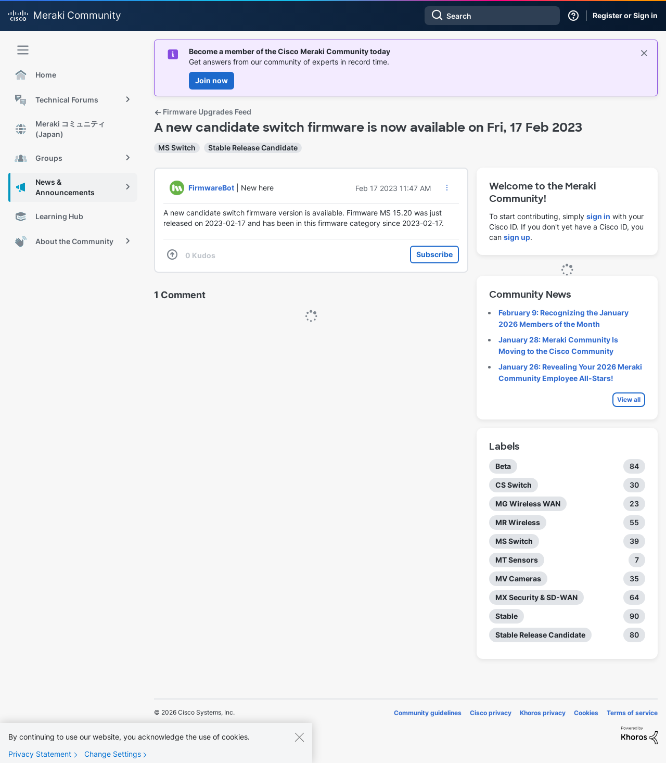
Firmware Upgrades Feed (202, 111)
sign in (598, 216)
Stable (506, 616)
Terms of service (632, 713)
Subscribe (434, 254)
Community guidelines (428, 713)
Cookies (586, 713)
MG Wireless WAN (527, 503)
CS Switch (513, 484)
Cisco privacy (490, 713)
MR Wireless (517, 522)
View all (629, 399)
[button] (447, 187)
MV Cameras (518, 578)
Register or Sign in (625, 15)
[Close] (299, 742)
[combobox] (492, 15)
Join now (211, 80)
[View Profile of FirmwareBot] (211, 187)
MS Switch (177, 147)
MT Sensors (516, 559)
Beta (503, 466)
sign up (517, 237)
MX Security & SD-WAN (536, 597)
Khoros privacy (543, 713)
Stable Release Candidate (253, 147)
